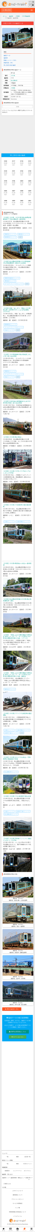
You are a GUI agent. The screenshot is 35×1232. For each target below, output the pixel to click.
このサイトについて (17, 1190)
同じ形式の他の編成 (9, 65)
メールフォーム (17, 1216)
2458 (5, 202)
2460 (21, 202)
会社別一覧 (27, 1156)
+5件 (27, 284)
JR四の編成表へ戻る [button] (11, 1009)
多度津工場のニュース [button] (11, 733)
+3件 (17, 330)
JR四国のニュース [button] (23, 234)
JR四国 (17, 16)
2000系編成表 (26, 16)
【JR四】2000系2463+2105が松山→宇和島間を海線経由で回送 (17, 758)
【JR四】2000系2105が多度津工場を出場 (17, 796)
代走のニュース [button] (9, 330)
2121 (29, 163)
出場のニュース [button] (9, 521)
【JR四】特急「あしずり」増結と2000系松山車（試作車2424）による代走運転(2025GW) (17, 309)
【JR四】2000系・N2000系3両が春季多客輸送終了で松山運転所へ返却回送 (17, 218)
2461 (29, 202)
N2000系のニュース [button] (10, 237)
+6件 (20, 237)
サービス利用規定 (17, 1203)
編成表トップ (6, 1177)
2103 (5, 163)
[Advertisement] (17, 133)
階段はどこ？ (21, 1177)
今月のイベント (27, 1163)
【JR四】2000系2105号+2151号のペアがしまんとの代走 (17, 472)
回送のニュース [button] (9, 377)
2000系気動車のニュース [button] (11, 278)
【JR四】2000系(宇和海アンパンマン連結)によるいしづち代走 (17, 839)
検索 (17, 1156)
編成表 (11, 16)
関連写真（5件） (9, 62)
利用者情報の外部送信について (17, 1212)
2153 (29, 173)
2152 (21, 173)
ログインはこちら (17, 1037)
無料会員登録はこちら (17, 1031)
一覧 (7, 1156)
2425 (29, 182)
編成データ (7, 55)
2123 (5, 173)
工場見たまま (7, 1183)
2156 (13, 182)
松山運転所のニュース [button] (11, 772)
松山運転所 (14, 80)
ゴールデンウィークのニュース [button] (13, 284)
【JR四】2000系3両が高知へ (12, 437)
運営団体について (17, 1195)
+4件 (17, 377)
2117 (13, 163)
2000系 (13, 75)
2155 (5, 182)
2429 (29, 192)
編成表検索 (14, 1177)
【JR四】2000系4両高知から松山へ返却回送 (17, 564)
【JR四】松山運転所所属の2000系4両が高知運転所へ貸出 (17, 600)
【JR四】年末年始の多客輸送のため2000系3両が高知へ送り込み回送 (17, 402)
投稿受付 (7, 1170)
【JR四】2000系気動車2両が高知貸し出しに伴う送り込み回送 (17, 355)
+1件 (21, 733)
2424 (21, 182)
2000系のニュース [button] (9, 234)
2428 (21, 192)
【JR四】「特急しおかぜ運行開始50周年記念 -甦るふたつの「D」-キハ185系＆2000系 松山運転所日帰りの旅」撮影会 (17, 674)
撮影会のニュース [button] (9, 689)
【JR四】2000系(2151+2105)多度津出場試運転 (17, 714)
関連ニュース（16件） (10, 60)
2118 (21, 163)
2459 (13, 202)
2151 (13, 173)
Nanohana (25, 1224)
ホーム (5, 16)
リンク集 (17, 1207)
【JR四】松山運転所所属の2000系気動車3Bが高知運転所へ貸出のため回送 (17, 262)
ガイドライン (27, 1170)
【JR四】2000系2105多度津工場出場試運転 (17, 505)
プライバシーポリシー (17, 1199)
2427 (13, 192)
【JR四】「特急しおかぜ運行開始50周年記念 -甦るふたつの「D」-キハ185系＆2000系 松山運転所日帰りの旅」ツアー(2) (17, 636)
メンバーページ (17, 1170)
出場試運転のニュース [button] (22, 521)
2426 (5, 192)
